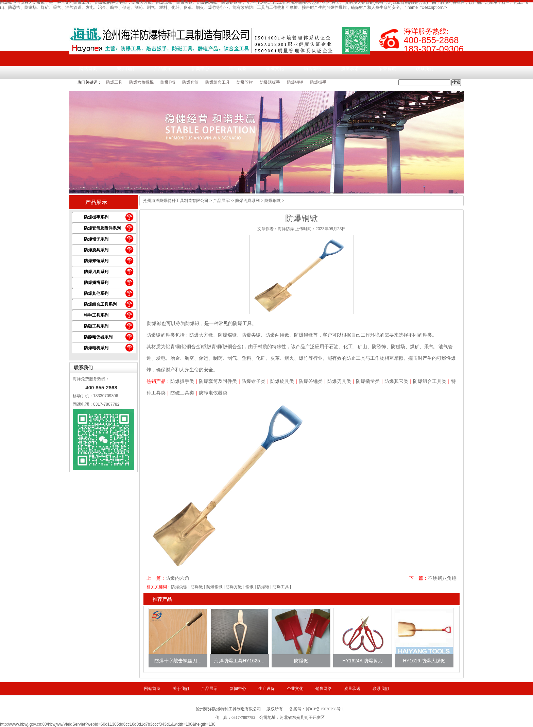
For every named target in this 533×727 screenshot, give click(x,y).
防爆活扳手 (270, 82)
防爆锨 (154, 323)
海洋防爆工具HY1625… (239, 660)
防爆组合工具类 (429, 381)
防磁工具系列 (96, 326)
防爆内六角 (177, 578)
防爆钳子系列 (96, 239)
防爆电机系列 (96, 347)
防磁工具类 (182, 392)
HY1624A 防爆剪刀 (362, 660)
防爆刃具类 (339, 381)
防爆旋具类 (282, 381)
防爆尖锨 (179, 587)
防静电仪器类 (213, 392)
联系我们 (424, 68)
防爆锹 (263, 587)
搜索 (456, 82)
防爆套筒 (190, 82)
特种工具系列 (96, 315)
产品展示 (163, 68)
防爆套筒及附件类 (218, 381)
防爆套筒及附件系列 (102, 228)
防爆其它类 (396, 381)
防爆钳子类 (253, 381)
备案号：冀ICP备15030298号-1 (316, 709)
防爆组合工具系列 (100, 304)
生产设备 (237, 68)
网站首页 (88, 68)
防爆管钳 (245, 82)
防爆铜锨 (214, 587)
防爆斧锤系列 (96, 260)
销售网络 (312, 68)
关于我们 (125, 68)
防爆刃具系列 (96, 271)
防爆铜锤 (295, 82)
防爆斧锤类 (311, 381)
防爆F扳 (167, 82)
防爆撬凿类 (368, 381)
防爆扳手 (318, 82)
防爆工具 (114, 82)
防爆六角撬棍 (141, 82)
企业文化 (275, 68)
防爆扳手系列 (96, 217)
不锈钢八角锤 (442, 578)
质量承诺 (350, 68)
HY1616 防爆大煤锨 (424, 660)
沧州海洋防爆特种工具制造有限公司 (175, 200)
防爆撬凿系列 (96, 282)
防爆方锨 (234, 587)
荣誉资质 (387, 68)
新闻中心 (200, 68)
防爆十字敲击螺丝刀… (178, 660)
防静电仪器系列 (98, 337)
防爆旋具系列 (96, 250)
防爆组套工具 (217, 82)
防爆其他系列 (96, 293)
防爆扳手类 (182, 381)
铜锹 (249, 587)
